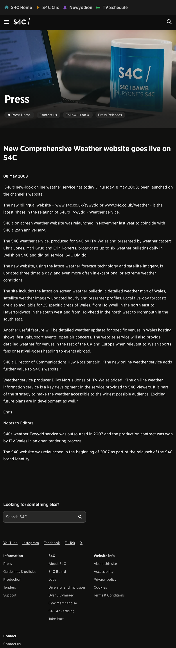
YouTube (10, 543)
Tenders (9, 587)
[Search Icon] (169, 21)
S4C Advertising (61, 611)
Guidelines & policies (19, 572)
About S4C (57, 564)
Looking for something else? (31, 504)
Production (12, 579)
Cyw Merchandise (62, 603)
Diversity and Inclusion (66, 587)
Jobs (52, 579)
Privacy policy (105, 579)
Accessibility (104, 572)
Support (9, 595)
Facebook (52, 543)
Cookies (100, 587)
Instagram (30, 543)
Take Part (56, 619)
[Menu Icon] (6, 22)
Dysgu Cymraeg (61, 595)
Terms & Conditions (109, 595)
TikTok (70, 543)
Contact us (12, 644)
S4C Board (57, 572)
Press (7, 564)
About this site (105, 564)
